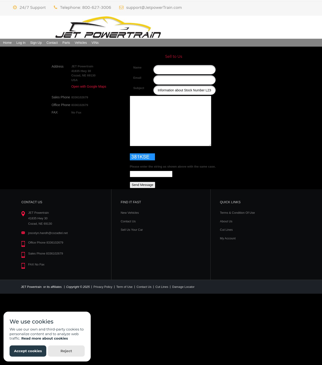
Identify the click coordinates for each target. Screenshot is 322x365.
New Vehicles (130, 212)
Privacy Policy (103, 287)
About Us (226, 221)
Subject (135, 88)
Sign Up (36, 43)
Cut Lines (226, 229)
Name (135, 67)
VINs (94, 43)
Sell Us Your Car (132, 229)
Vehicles (81, 43)
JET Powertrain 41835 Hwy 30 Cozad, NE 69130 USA (83, 73)
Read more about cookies (44, 338)
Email (135, 77)
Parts (66, 43)
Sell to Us (173, 56)
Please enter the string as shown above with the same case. (173, 166)
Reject (66, 351)
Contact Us (128, 221)
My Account (227, 238)
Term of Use (124, 287)
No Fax (76, 112)
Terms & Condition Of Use (237, 212)
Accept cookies (28, 351)
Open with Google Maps (88, 86)
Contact (52, 43)
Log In (21, 43)
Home (7, 43)
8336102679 (79, 97)
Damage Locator (183, 287)
